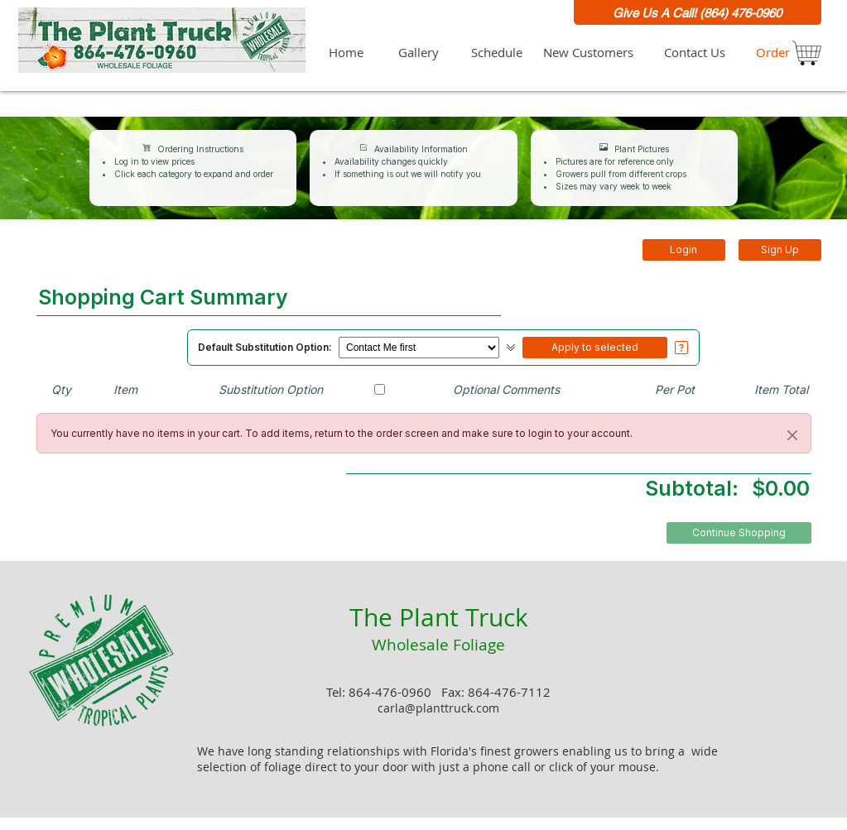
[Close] (792, 435)
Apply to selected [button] (594, 347)
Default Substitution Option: (265, 347)
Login (683, 249)
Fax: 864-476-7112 (496, 692)
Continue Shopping (739, 532)
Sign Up (780, 249)
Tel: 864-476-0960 (380, 692)
